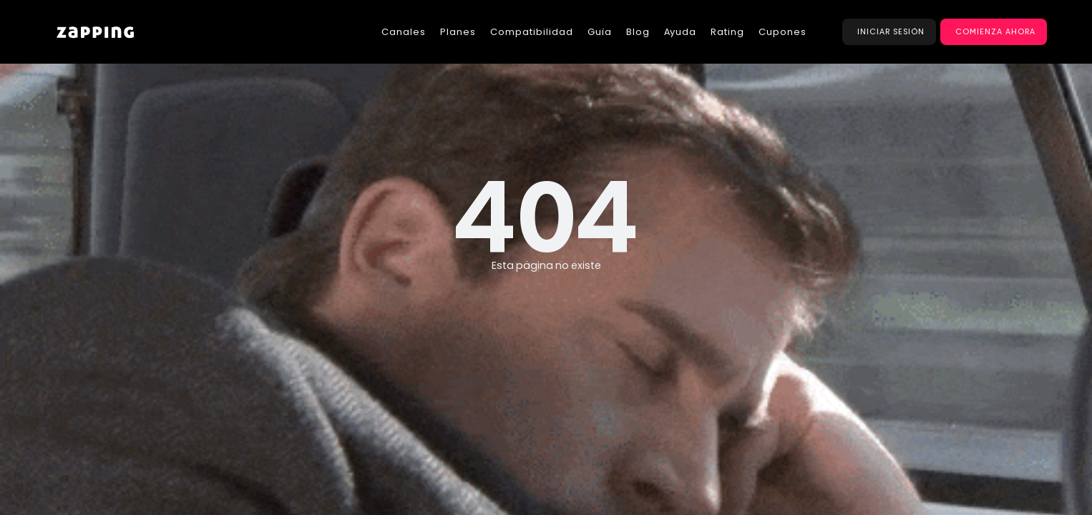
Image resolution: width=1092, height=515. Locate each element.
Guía (600, 32)
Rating (727, 32)
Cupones (782, 32)
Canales (403, 32)
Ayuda (680, 32)
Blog (638, 32)
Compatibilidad (531, 32)
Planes (458, 32)
